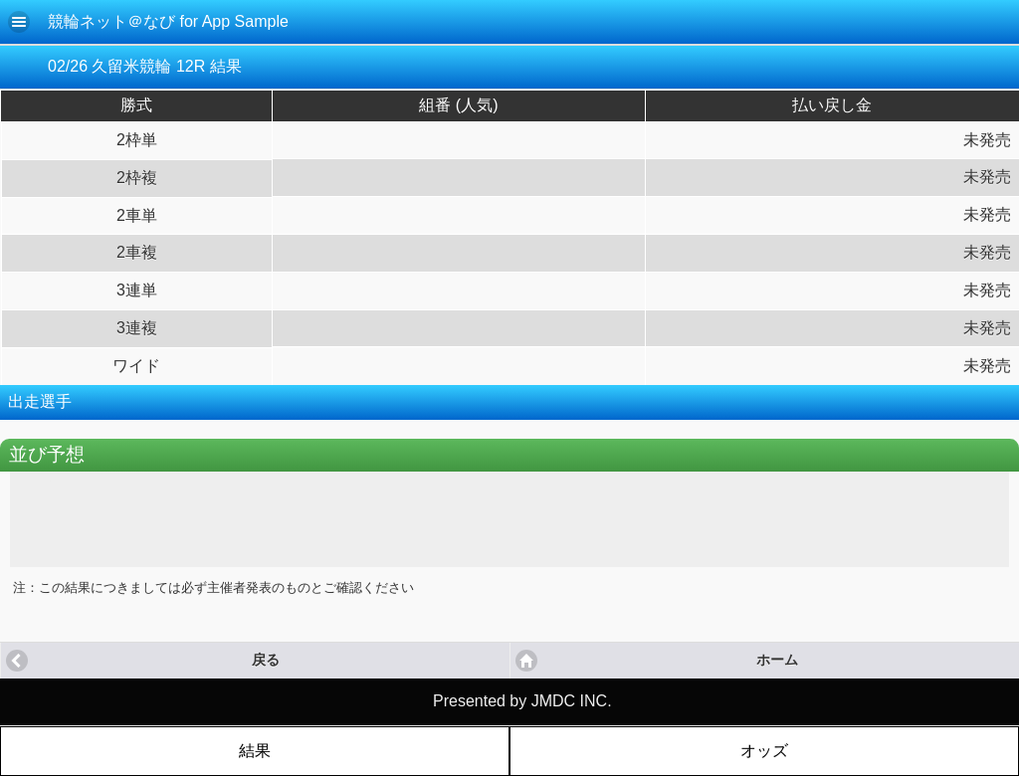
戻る (266, 660)
